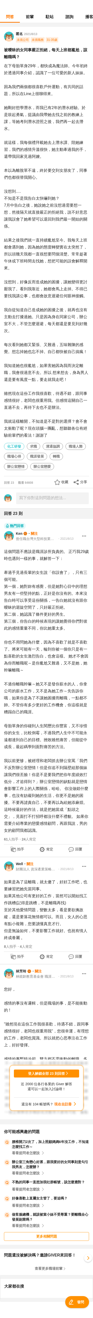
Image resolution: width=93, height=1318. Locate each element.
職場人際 (76, 446)
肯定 (49, 849)
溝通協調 (53, 446)
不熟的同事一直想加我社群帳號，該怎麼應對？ (48, 1182)
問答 (10, 17)
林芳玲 (21, 971)
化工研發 (14, 446)
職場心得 (14, 456)
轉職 (56, 456)
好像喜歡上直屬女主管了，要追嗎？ (39, 1198)
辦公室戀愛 (42, 467)
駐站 (50, 17)
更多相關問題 (46, 1236)
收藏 (64, 482)
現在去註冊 (63, 1104)
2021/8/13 (30, 34)
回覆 (78, 849)
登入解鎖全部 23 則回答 (46, 1074)
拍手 (20, 849)
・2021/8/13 (65, 538)
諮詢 (69, 17)
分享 (83, 482)
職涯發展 (37, 456)
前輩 (30, 17)
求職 (33, 446)
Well (19, 864)
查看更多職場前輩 (48, 1268)
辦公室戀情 (16, 467)
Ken (19, 534)
